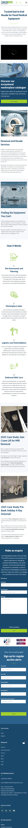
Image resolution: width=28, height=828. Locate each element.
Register (3, 736)
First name (3, 666)
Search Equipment (5, 750)
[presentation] (12, 619)
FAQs (2, 764)
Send (14, 631)
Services (3, 753)
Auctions (3, 747)
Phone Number (5, 682)
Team (2, 762)
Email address (4, 690)
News (2, 759)
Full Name (3, 582)
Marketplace (4, 578)
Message (3, 596)
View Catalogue (14, 101)
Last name (3, 674)
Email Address (4, 589)
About (2, 756)
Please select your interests (8, 699)
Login (2, 733)
